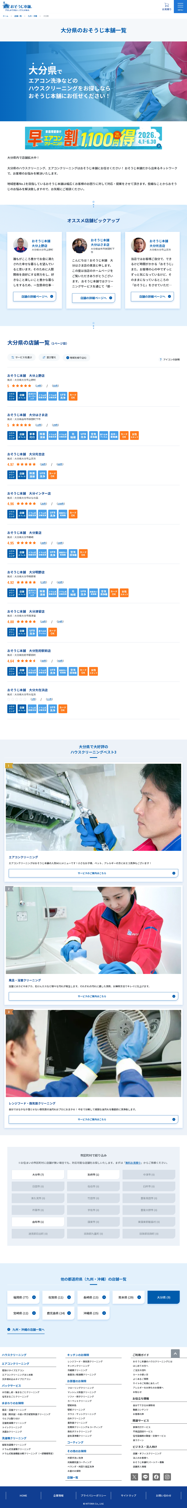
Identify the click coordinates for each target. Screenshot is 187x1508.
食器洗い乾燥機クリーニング (82, 1374)
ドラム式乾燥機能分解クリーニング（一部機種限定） (28, 1453)
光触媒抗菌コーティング (79, 1462)
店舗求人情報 (139, 1466)
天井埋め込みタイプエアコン (16, 1379)
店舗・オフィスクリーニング (147, 1453)
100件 (61, 503)
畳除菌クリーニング (77, 1422)
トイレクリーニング (12, 1427)
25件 (43, 503)
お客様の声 (138, 1413)
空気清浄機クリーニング (80, 1435)
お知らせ (137, 1391)
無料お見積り (133, 1163)
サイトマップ (128, 1495)
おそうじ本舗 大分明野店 (26, 572)
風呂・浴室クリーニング (14, 1409)
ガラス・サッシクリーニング (82, 1413)
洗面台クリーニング (12, 1431)
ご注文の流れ (139, 1370)
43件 (60, 582)
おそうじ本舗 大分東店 (24, 532)
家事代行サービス (141, 1427)
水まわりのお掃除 (13, 1403)
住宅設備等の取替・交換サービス (149, 1435)
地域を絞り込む (78, 357)
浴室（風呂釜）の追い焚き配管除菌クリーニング (26, 1414)
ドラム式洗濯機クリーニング (16, 1449)
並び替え (51, 357)
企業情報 (58, 1495)
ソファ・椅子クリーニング (81, 1396)
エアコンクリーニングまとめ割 (17, 1374)
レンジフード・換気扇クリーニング (85, 1361)
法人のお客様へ (140, 1457)
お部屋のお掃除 (76, 1381)
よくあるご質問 (140, 1378)
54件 (60, 621)
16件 (43, 621)
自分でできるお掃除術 (144, 1405)
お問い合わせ (163, 1495)
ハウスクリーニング (14, 1355)
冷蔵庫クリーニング (77, 1370)
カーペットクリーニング (80, 1400)
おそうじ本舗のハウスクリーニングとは (152, 1361)
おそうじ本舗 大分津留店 (26, 611)
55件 (55, 385)
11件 (49, 699)
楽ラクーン (138, 1440)
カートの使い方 (140, 1374)
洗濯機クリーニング (14, 1438)
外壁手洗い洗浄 (75, 1457)
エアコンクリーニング (15, 1363)
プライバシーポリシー (93, 1495)
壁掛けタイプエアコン (13, 1370)
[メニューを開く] (180, 6)
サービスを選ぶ (23, 357)
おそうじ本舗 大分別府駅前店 (29, 650)
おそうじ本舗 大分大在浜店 (27, 690)
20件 (43, 543)
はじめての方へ (140, 1365)
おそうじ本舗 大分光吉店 (26, 454)
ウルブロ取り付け (11, 1418)
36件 (43, 464)
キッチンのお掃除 (78, 1355)
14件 (38, 385)
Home (23, 1495)
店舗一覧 (72, 1477)
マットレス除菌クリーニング (82, 1392)
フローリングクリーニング (81, 1387)
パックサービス (11, 1385)
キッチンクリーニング (78, 1365)
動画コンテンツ (140, 1409)
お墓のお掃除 (74, 1470)
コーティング (75, 1442)
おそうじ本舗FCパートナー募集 (148, 1462)
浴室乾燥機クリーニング (14, 1422)
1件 (33, 699)
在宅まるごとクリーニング (15, 1396)
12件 (38, 425)
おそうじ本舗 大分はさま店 (27, 414)
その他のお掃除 (76, 1451)
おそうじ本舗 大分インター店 (29, 493)
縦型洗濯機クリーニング (14, 1444)
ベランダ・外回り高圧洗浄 (81, 1466)
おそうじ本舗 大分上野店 (26, 375)
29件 (55, 425)
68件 (60, 464)
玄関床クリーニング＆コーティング (85, 1427)
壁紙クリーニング (76, 1409)
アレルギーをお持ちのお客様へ (148, 1387)
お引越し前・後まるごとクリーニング (20, 1392)
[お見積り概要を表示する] (166, 6)
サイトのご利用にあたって (146, 1383)
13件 (43, 582)
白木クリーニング (76, 1418)
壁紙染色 (72, 1405)
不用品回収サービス (143, 1431)
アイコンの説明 (171, 359)
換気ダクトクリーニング (80, 1431)
